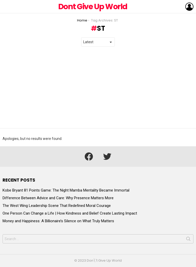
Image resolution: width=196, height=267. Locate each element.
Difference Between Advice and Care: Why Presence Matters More (58, 198)
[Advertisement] (98, 87)
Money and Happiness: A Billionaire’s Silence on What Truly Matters (58, 221)
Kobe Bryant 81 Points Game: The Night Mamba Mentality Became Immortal (66, 190)
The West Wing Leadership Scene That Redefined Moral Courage (57, 205)
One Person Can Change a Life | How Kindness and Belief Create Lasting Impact (70, 213)
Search (188, 240)
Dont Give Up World (92, 6)
